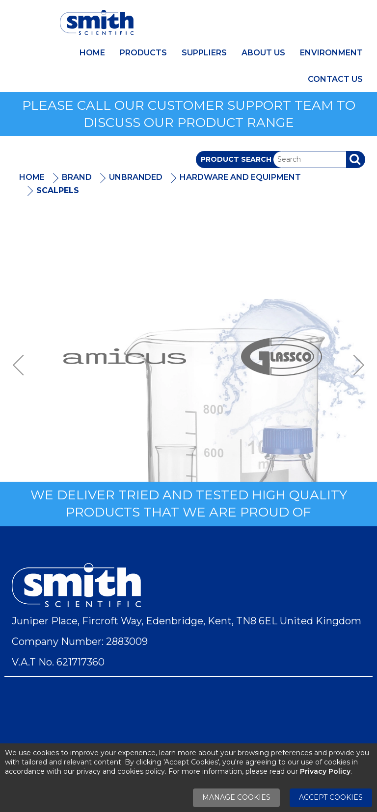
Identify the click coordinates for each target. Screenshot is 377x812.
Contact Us (335, 79)
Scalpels (57, 190)
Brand (77, 177)
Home (92, 52)
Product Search (236, 159)
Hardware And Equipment (240, 177)
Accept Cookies (331, 797)
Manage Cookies (236, 797)
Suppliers (204, 52)
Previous (21, 365)
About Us (263, 52)
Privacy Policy (325, 771)
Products (143, 52)
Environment (331, 52)
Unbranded (135, 177)
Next (355, 365)
